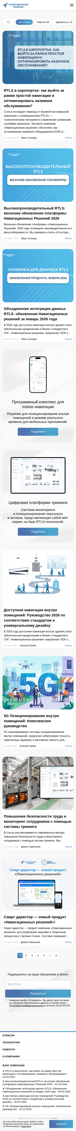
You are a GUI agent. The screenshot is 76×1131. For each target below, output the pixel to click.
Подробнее (26, 1126)
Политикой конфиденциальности (27, 1005)
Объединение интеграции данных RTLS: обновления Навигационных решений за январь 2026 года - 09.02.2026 (36, 1090)
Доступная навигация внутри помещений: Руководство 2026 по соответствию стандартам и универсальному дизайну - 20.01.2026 (35, 1098)
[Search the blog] (8, 22)
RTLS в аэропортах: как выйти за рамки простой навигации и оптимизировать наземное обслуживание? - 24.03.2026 (35, 1073)
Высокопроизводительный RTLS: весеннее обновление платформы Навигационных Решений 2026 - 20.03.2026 (36, 1083)
